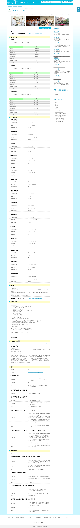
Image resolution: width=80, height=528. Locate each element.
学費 (56, 92)
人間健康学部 (57, 110)
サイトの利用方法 (37, 517)
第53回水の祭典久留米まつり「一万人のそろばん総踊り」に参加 (62, 62)
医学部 (56, 104)
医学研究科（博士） (59, 112)
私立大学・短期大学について (21, 517)
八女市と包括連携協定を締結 (59, 67)
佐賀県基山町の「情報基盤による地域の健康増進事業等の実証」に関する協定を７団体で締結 (62, 72)
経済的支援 (57, 94)
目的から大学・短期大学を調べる (50, 517)
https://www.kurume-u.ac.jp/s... (36, 33)
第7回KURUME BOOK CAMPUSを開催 (61, 51)
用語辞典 (30, 517)
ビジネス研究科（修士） (60, 121)
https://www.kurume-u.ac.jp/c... (36, 298)
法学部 (56, 105)
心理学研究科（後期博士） (60, 119)
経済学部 (56, 108)
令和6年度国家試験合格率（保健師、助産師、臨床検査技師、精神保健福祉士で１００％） (62, 46)
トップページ (10, 517)
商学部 (56, 102)
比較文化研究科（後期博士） (60, 115)
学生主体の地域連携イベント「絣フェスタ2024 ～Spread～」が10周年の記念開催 (62, 84)
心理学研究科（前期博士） (60, 118)
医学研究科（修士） (59, 116)
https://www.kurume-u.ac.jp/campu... (35, 372)
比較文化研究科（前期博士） (60, 113)
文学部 (56, 107)
